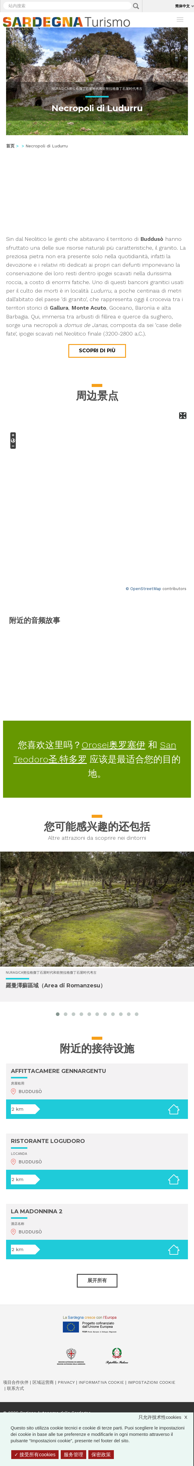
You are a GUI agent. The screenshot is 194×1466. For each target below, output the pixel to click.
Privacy (66, 1382)
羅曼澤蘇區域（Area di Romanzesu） (56, 985)
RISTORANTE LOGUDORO (48, 1141)
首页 (10, 145)
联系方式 (15, 1388)
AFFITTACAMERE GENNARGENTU (58, 1071)
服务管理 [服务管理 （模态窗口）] (73, 1454)
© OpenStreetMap (143, 588)
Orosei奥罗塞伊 (113, 745)
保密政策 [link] (101, 1454)
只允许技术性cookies (165, 1417)
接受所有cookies (35, 1454)
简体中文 (182, 6)
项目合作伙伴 (16, 1382)
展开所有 (97, 1280)
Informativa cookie (101, 1382)
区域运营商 (43, 1382)
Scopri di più (97, 350)
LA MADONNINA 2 (37, 1211)
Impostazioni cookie (151, 1382)
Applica (136, 6)
